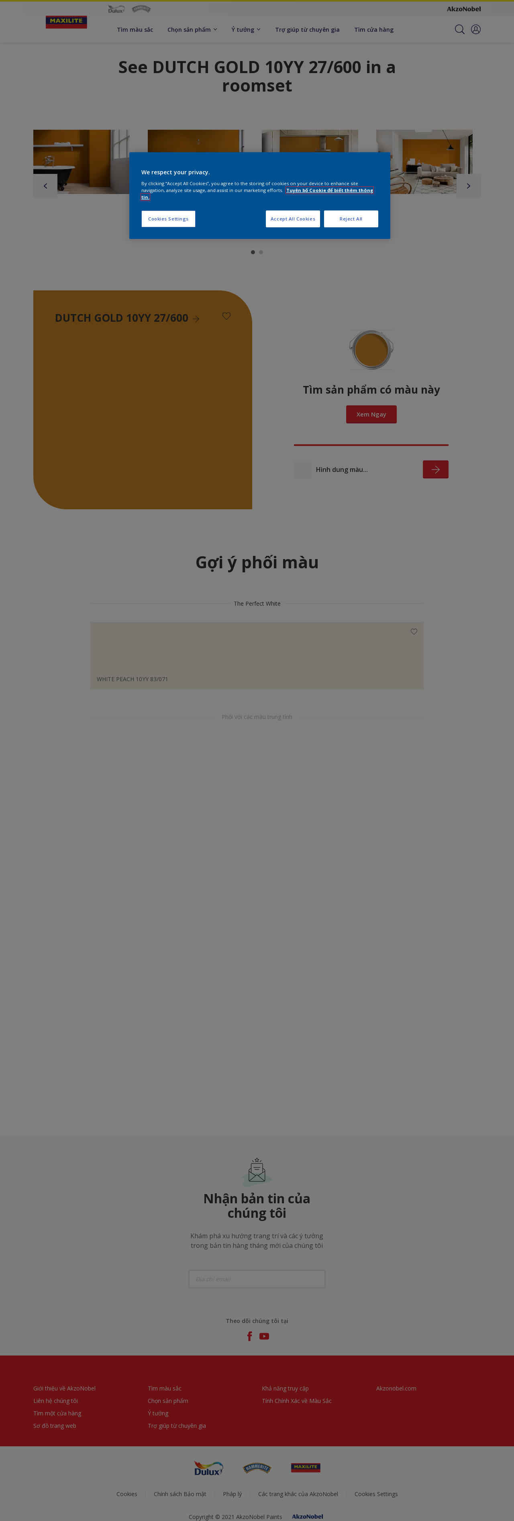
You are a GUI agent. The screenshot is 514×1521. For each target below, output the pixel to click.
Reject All (351, 219)
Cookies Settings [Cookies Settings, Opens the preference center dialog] (168, 219)
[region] (259, 195)
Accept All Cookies (293, 219)
